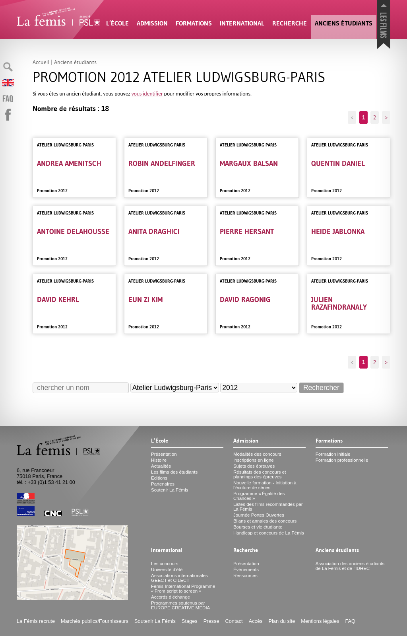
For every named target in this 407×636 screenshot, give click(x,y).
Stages (190, 621)
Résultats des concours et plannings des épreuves (259, 474)
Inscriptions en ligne (253, 460)
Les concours (164, 563)
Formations (194, 23)
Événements (246, 569)
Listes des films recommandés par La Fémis (268, 506)
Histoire (159, 460)
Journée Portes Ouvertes (258, 515)
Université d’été (166, 569)
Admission (152, 23)
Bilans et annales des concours (265, 521)
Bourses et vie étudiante (258, 527)
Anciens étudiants (343, 23)
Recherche (289, 23)
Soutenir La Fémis (169, 490)
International (242, 23)
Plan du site (281, 621)
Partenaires (162, 484)
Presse (211, 621)
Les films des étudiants (174, 472)
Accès (256, 621)
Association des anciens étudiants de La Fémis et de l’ (350, 566)
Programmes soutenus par (180, 605)
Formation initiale (333, 454)
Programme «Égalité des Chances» (259, 496)
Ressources (245, 575)
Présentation (164, 454)
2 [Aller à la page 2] (374, 117)
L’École (117, 23)
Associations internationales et (179, 578)
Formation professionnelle (342, 460)
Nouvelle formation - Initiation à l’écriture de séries (265, 485)
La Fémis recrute (36, 621)
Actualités (161, 466)
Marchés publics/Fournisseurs (94, 621)
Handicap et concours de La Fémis (268, 533)
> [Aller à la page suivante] (386, 117)
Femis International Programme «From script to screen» (183, 588)
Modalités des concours (257, 454)
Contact (234, 621)
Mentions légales (320, 621)
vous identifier (147, 93)
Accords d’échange (170, 597)
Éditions (159, 478)
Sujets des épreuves (254, 466)
